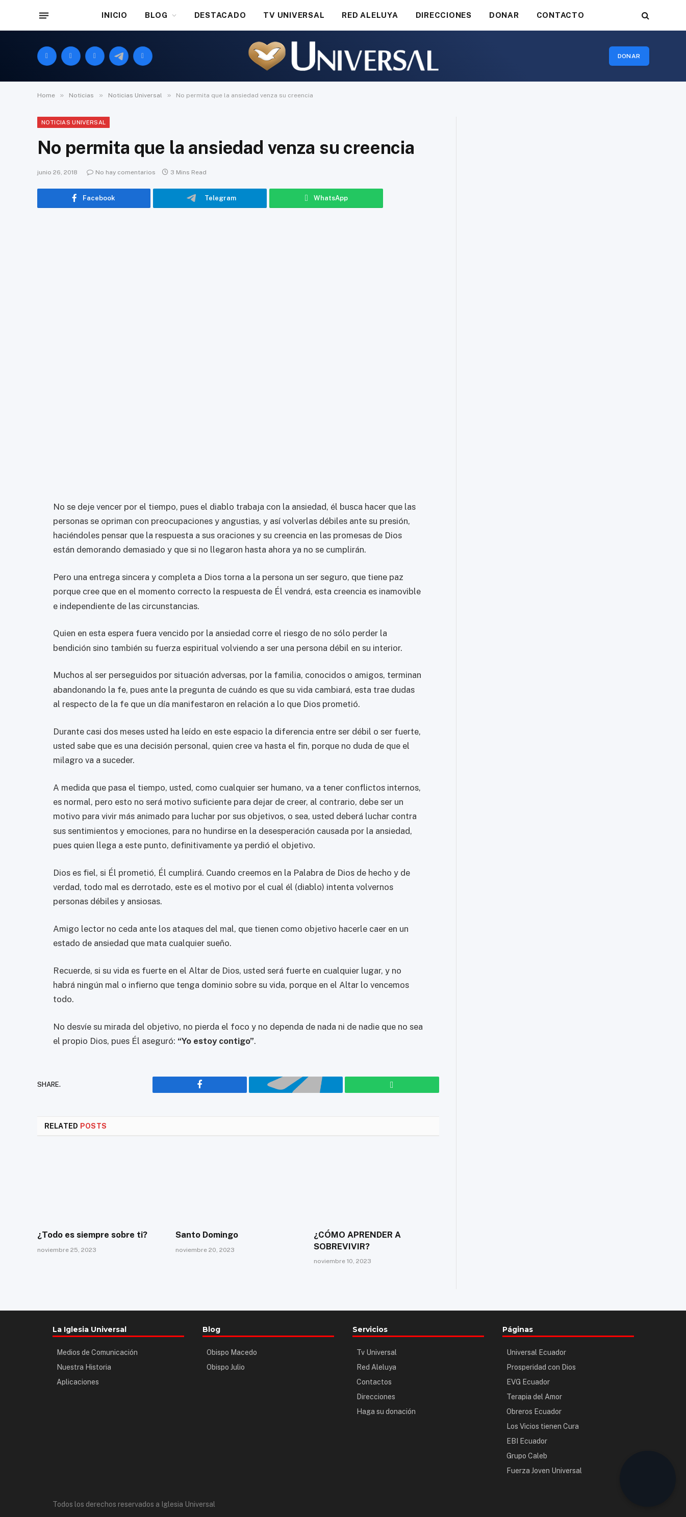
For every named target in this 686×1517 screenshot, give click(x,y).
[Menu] (43, 15)
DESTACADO (220, 15)
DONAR (504, 15)
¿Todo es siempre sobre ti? (92, 1234)
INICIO (114, 15)
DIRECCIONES (444, 15)
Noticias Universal (73, 122)
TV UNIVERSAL (293, 15)
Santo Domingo (206, 1234)
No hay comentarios (121, 172)
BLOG (156, 15)
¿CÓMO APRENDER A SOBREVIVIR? (356, 1240)
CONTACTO (561, 15)
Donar (629, 56)
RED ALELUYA (370, 15)
